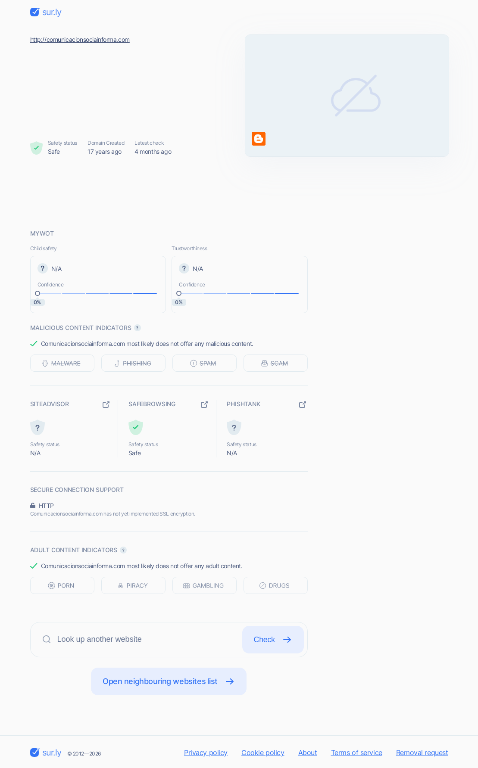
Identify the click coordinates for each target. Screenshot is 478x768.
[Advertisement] (239, 192)
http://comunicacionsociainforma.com (80, 39)
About (307, 752)
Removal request (422, 752)
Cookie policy (262, 752)
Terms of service (356, 752)
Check (273, 639)
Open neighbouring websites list (169, 681)
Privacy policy (206, 752)
